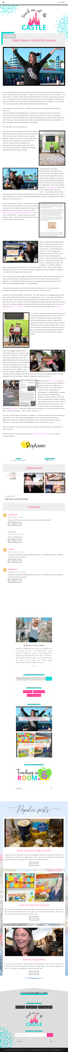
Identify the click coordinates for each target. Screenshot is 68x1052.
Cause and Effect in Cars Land (34, 752)
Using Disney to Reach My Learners (34, 726)
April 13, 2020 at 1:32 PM (15, 517)
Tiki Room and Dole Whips (16, 499)
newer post (10, 496)
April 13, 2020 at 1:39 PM (15, 534)
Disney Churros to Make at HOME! (34, 856)
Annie (11, 549)
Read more (34, 869)
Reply (11, 523)
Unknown (13, 514)
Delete (18, 523)
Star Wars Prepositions (34, 965)
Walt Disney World (34, 702)
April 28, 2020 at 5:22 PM (15, 552)
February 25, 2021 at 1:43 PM (17, 572)
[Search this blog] (31, 686)
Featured (13, 460)
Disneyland (28, 699)
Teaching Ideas (22, 460)
